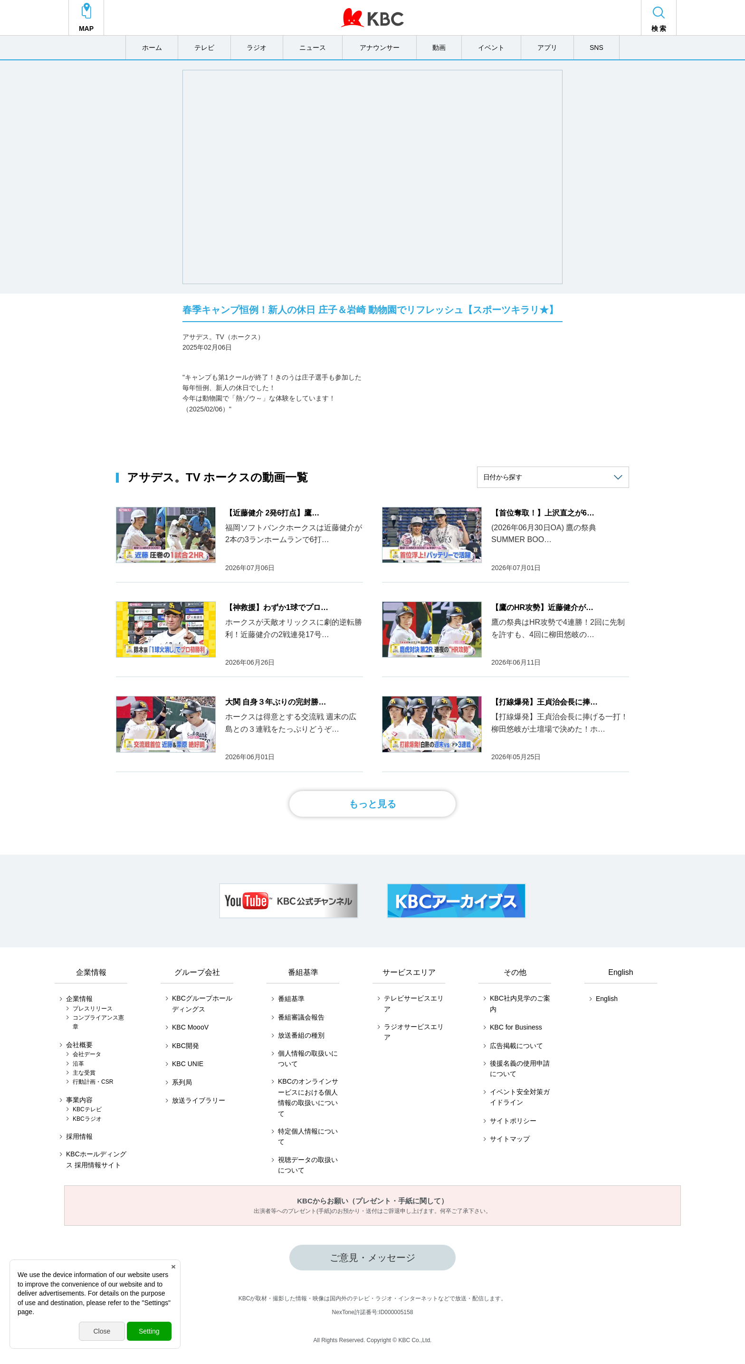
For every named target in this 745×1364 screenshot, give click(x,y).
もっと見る (372, 804)
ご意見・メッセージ (372, 1257)
